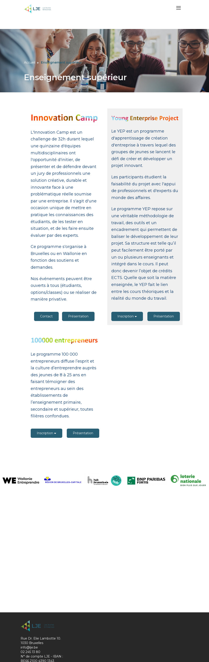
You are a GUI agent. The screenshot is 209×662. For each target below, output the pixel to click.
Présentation (78, 316)
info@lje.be (29, 647)
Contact (46, 316)
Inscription (127, 316)
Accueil (29, 62)
